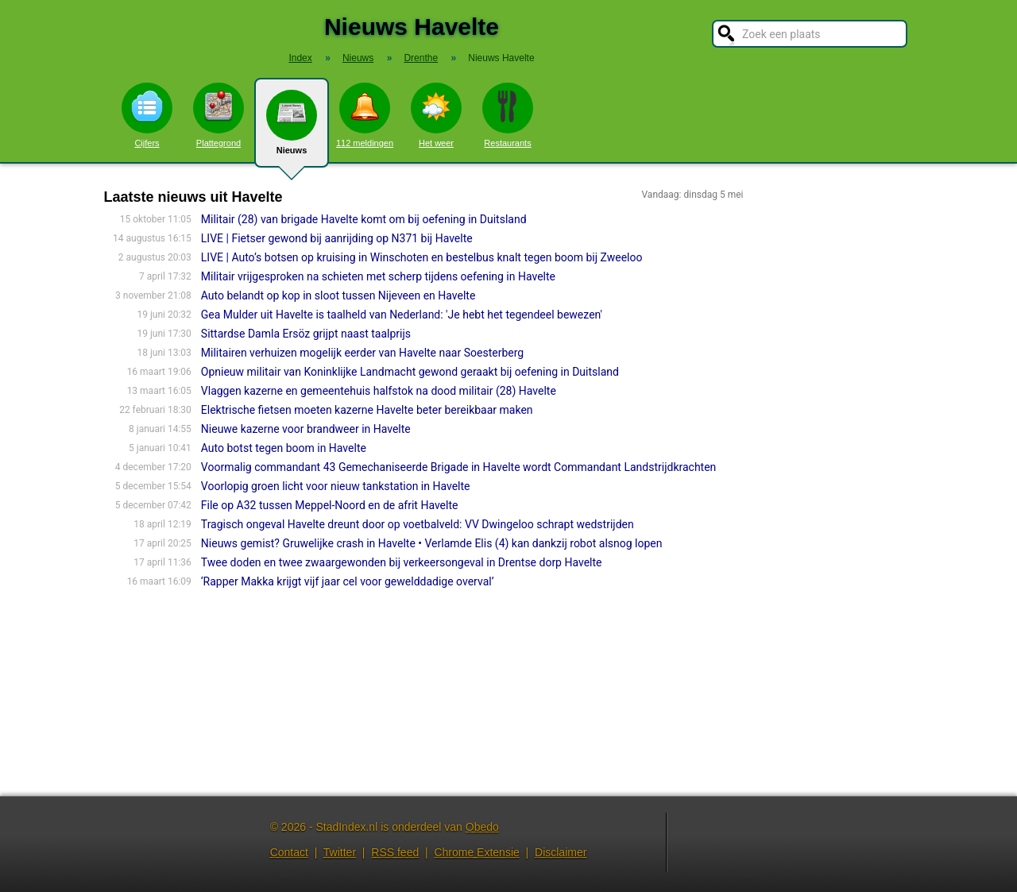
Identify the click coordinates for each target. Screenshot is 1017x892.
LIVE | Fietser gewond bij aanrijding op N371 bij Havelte (337, 238)
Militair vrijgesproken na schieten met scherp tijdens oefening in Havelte (378, 276)
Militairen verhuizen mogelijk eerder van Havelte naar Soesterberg (362, 352)
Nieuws (291, 129)
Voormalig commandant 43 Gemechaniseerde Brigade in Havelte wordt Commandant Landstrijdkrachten (459, 467)
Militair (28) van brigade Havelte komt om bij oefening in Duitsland (364, 219)
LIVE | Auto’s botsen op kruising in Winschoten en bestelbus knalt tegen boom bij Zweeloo (422, 257)
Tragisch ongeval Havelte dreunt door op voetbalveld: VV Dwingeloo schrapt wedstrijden (417, 524)
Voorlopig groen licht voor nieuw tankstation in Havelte (335, 486)
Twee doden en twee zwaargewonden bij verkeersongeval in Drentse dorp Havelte (401, 562)
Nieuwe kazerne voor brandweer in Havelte (306, 429)
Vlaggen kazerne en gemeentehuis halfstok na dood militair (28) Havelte (378, 390)
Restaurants (507, 115)
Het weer (436, 115)
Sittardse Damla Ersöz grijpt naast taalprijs (306, 333)
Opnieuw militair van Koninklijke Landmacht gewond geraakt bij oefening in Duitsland (410, 371)
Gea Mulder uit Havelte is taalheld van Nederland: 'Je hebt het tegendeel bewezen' (401, 314)
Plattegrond (218, 115)
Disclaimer (560, 852)
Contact (289, 852)
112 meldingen (364, 115)
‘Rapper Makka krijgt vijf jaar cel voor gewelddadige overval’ (347, 581)
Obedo (482, 827)
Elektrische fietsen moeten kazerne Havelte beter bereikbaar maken (367, 410)
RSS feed (395, 852)
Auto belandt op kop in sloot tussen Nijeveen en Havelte (338, 295)
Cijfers (147, 115)
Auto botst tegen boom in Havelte (283, 448)
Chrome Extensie (476, 852)
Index (299, 58)
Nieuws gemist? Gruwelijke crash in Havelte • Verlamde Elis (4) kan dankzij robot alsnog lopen (432, 543)
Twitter (339, 852)
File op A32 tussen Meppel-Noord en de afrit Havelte (329, 505)
